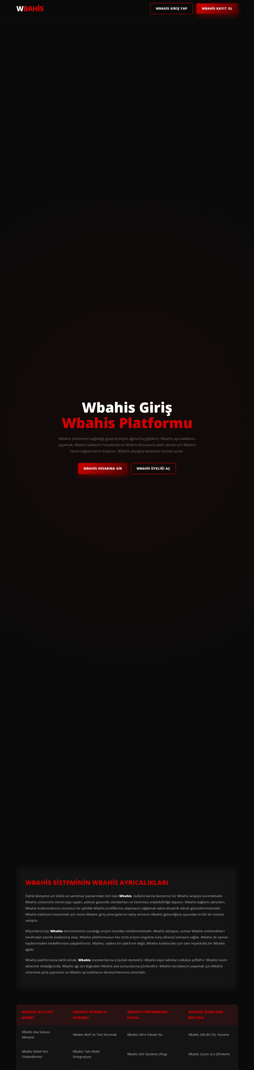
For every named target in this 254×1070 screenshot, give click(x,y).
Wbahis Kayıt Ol (217, 8)
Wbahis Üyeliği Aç (153, 468)
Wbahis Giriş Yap (171, 8)
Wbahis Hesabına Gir (102, 468)
